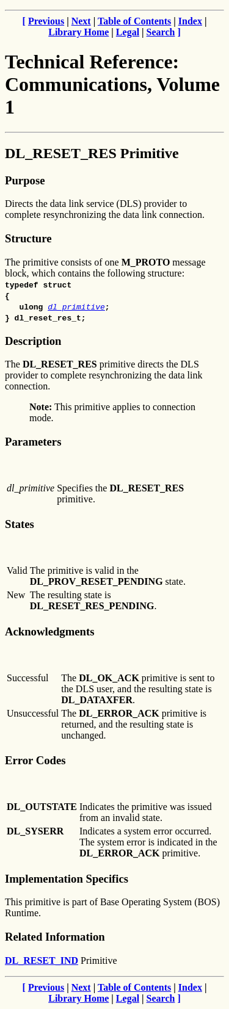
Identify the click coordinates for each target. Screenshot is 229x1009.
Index (190, 21)
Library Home (78, 32)
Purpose (25, 180)
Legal (127, 32)
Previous (46, 21)
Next (81, 21)
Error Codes (35, 760)
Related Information (55, 936)
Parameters (33, 441)
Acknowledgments (50, 631)
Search (161, 32)
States (19, 524)
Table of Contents (134, 21)
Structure (28, 238)
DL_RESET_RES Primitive (92, 153)
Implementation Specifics (66, 878)
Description (33, 341)
